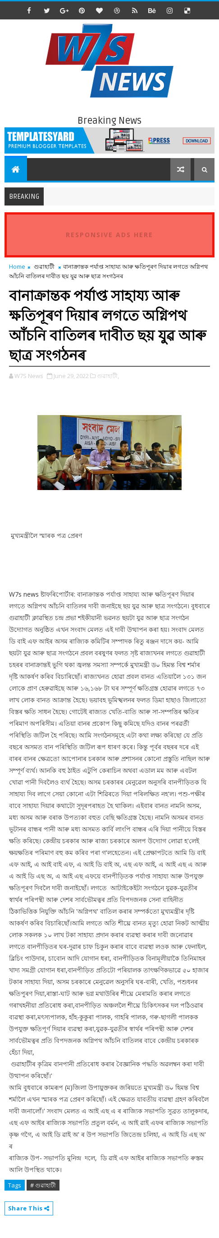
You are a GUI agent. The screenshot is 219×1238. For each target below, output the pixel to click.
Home (17, 266)
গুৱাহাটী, (108, 376)
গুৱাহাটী (44, 266)
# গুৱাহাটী (43, 1185)
